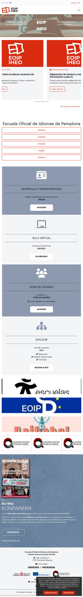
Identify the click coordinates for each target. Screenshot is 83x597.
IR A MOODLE (42, 256)
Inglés (42, 151)
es (72, 3)
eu (75, 3)
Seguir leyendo (57, 89)
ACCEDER (41, 207)
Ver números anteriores (11, 540)
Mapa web (42, 354)
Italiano (41, 157)
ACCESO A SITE (42, 368)
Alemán (41, 130)
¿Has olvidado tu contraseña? (43, 301)
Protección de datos (24, 592)
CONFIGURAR (68, 593)
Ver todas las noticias (70, 106)
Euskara (41, 137)
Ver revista (13, 532)
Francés (41, 144)
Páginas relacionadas (43, 357)
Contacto (43, 360)
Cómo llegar (42, 564)
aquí (67, 588)
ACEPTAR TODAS (51, 593)
